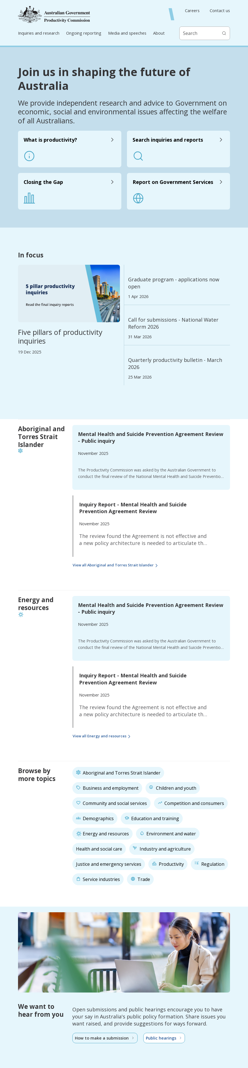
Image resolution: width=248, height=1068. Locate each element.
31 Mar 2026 (139, 336)
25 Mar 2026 (139, 377)
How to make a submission (105, 1038)
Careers (192, 10)
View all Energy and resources (102, 737)
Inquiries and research (38, 33)
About (159, 33)
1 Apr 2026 (138, 296)
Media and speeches (127, 33)
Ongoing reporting (83, 33)
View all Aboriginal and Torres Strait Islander (116, 566)
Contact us (220, 10)
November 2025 (93, 453)
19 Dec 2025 (29, 352)
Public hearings (164, 1038)
